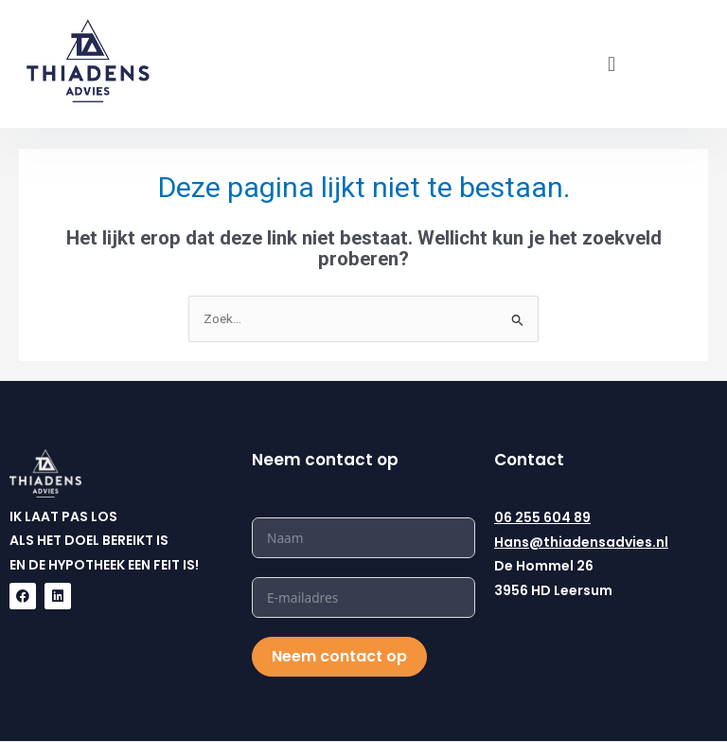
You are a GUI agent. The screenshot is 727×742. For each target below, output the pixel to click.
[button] (611, 63)
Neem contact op (339, 656)
